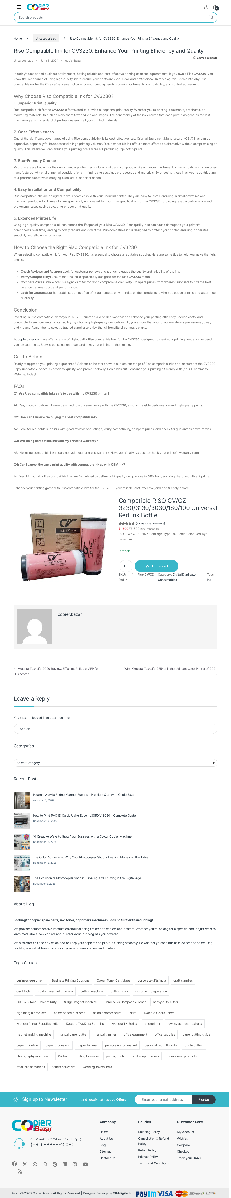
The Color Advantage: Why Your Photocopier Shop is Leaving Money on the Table (90, 857)
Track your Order (189, 1158)
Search (211, 17)
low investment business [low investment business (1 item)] (185, 1023)
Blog (103, 1145)
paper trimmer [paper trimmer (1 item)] (88, 1045)
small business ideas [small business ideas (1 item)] (30, 1067)
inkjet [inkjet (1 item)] (132, 1013)
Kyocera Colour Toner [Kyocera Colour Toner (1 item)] (159, 1013)
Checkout (183, 1151)
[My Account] (205, 6)
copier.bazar (73, 60)
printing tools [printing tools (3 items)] (115, 1056)
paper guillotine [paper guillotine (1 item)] (27, 1045)
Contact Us (107, 1158)
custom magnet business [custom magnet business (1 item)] (55, 991)
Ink (209, 580)
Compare (183, 1145)
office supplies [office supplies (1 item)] (165, 1034)
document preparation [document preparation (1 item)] (151, 991)
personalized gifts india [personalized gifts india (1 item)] (161, 1045)
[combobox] (109, 17)
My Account (185, 1132)
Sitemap (105, 1151)
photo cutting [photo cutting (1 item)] (194, 1045)
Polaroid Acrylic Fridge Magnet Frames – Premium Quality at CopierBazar (84, 794)
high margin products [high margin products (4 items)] (31, 1013)
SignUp (204, 1099)
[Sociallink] (14, 1163)
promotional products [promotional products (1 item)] (181, 1056)
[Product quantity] (126, 566)
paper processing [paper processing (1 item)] (58, 1045)
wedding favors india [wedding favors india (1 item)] (97, 1067)
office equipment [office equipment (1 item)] (135, 1034)
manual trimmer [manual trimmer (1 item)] (105, 1034)
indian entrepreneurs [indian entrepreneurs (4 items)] (106, 1013)
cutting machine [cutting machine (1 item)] (92, 991)
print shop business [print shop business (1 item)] (145, 1056)
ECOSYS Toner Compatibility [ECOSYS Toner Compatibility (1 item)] (36, 1002)
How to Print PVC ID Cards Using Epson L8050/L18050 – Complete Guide (84, 815)
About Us (106, 1138)
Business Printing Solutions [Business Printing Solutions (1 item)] (70, 980)
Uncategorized (45, 38)
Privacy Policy (148, 1156)
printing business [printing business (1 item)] (87, 1056)
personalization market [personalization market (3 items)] (121, 1045)
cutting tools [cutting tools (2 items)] (119, 991)
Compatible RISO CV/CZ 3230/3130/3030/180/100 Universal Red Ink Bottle (168, 508)
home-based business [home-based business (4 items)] (69, 1013)
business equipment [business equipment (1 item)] (30, 980)
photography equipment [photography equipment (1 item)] (33, 1056)
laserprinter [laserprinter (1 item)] (152, 1023)
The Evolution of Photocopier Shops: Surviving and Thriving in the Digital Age (87, 878)
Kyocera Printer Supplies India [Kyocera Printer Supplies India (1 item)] (37, 1023)
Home (18, 38)
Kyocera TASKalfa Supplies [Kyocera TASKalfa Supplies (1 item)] (85, 1023)
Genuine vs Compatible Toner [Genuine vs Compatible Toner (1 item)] (125, 1002)
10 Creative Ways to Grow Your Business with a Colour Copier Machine (82, 836)
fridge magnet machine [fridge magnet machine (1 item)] (80, 1002)
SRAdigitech (122, 1193)
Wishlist (182, 1138)
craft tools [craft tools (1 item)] (23, 991)
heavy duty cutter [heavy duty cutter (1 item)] (165, 1002)
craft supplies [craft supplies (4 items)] (182, 980)
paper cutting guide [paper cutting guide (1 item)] (196, 1034)
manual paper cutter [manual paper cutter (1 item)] (72, 1034)
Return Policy (147, 1150)
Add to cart (160, 566)
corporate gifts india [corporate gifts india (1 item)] (152, 980)
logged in (38, 717)
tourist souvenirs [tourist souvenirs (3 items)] (63, 1067)
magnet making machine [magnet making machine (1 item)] (33, 1034)
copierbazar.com (29, 339)
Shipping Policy (149, 1132)
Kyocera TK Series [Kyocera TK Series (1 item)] (124, 1023)
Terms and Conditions (153, 1163)
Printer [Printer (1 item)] (62, 1056)
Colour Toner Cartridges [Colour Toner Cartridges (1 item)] (113, 980)
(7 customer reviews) (150, 523)
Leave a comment (207, 57)
